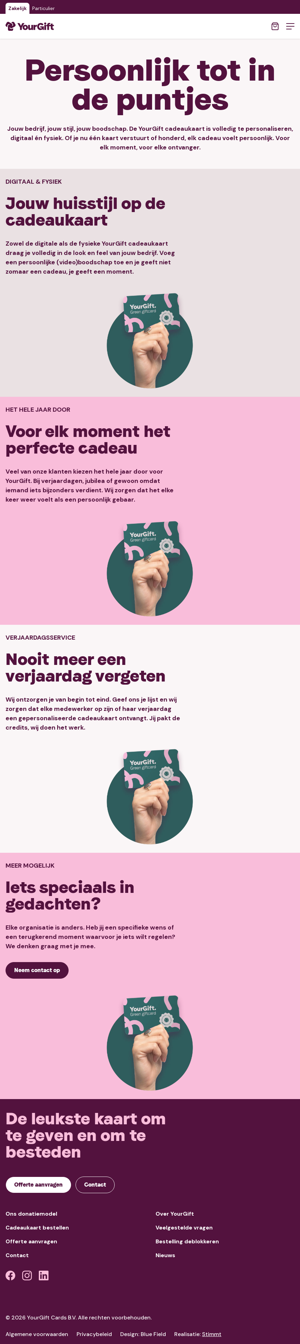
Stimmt (211, 1334)
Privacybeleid (94, 1334)
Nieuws (165, 1255)
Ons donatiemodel (31, 1213)
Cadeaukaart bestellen (37, 1227)
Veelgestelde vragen (184, 1227)
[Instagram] (27, 1275)
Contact (17, 1255)
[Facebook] (10, 1275)
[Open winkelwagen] (275, 26)
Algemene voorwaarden (37, 1334)
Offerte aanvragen (31, 1241)
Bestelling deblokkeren (187, 1241)
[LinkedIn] (43, 1275)
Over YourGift (175, 1213)
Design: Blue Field (143, 1334)
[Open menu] (290, 26)
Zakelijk (17, 8)
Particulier (43, 8)
